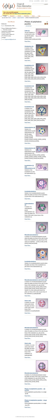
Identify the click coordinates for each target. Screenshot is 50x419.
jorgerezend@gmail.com (10, 39)
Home (9, 17)
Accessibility (37, 0)
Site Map (31, 0)
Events (19, 15)
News (33, 15)
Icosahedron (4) (29, 106)
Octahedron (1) (29, 46)
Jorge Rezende (21, 17)
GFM (16, 6)
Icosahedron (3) (29, 86)
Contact (42, 0)
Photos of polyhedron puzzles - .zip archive (35, 389)
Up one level (28, 26)
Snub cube (28, 300)
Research (12, 15)
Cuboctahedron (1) (29, 204)
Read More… (28, 41)
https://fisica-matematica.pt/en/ (22, 13)
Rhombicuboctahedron (31, 234)
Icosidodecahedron (30, 191)
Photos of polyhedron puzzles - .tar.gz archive (36, 400)
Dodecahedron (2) (30, 127)
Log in (46, 0)
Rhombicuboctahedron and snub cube (36, 280)
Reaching (26, 15)
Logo (39, 15)
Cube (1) (27, 30)
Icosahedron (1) (29, 65)
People (5, 15)
